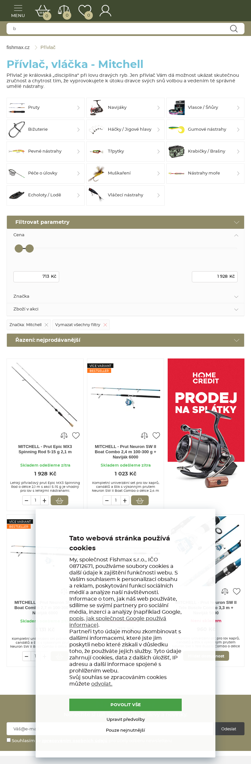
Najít (233, 29)
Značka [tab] (21, 296)
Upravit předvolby (126, 720)
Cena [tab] (19, 235)
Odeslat (228, 729)
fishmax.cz (229, 11)
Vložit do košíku (59, 500)
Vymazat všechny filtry (77, 325)
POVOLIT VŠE (125, 705)
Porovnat (66, 15)
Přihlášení (105, 10)
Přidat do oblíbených (76, 435)
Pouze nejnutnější (125, 730)
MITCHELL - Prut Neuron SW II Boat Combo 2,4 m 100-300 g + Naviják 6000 (125, 451)
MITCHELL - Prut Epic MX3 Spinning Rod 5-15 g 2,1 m (45, 449)
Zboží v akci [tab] (26, 309)
